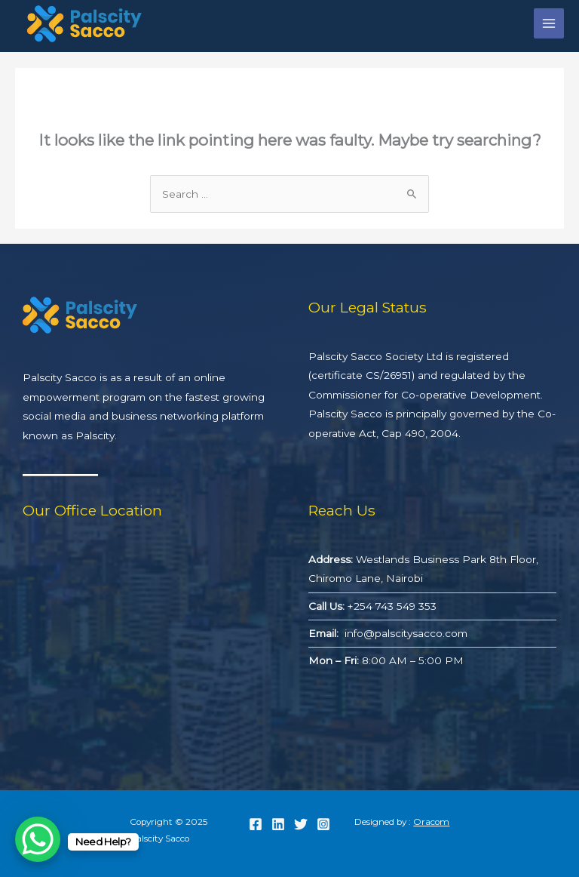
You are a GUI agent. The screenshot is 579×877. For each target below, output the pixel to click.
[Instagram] (323, 824)
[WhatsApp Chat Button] (37, 839)
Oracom (431, 822)
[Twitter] (301, 824)
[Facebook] (255, 824)
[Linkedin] (278, 824)
